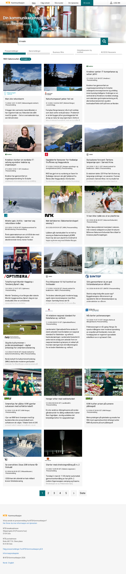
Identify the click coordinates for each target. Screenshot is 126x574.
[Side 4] (60, 493)
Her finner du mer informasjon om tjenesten (20, 523)
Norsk (5, 563)
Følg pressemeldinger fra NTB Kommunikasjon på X (23, 549)
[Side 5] (66, 493)
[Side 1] (42, 493)
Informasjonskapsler (11, 553)
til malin (25, 59)
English (11, 563)
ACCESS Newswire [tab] (108, 52)
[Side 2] (48, 493)
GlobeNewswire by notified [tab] (84, 51)
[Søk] (59, 41)
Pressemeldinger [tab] (11, 51)
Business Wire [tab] (58, 52)
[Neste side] (74, 493)
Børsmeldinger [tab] (34, 51)
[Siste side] (83, 493)
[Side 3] (54, 493)
